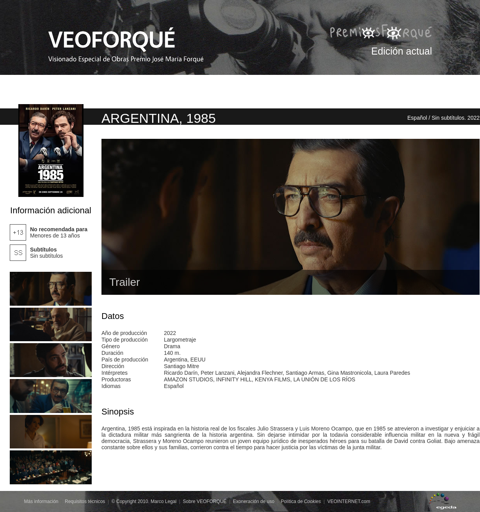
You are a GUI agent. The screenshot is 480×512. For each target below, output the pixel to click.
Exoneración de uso (253, 501)
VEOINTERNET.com (348, 501)
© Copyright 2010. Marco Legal (144, 501)
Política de (301, 501)
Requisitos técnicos (85, 501)
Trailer (124, 282)
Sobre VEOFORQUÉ (205, 501)
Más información (41, 501)
